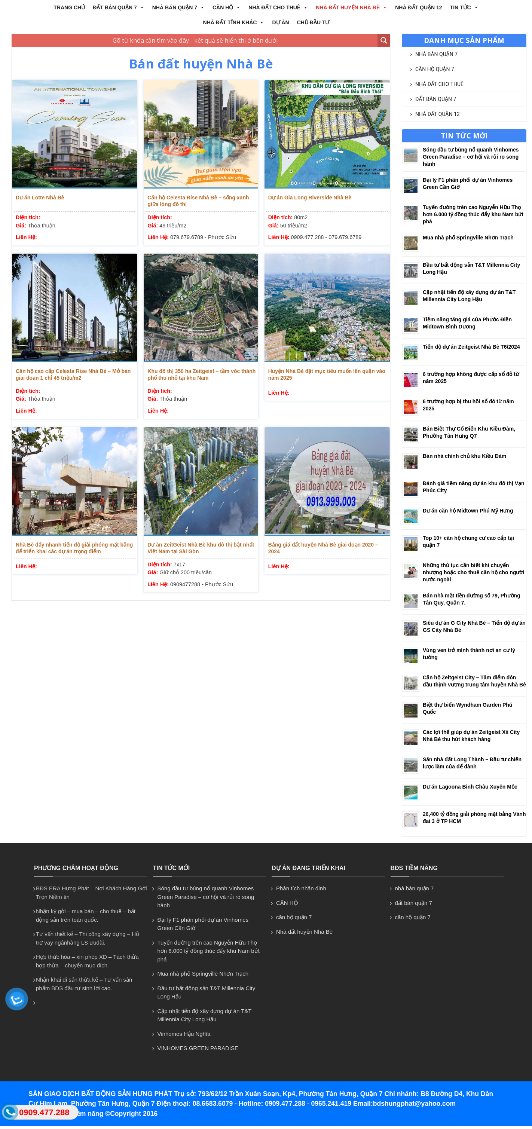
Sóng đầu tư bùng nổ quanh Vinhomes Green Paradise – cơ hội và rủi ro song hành (471, 157)
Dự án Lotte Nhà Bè (40, 198)
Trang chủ (69, 7)
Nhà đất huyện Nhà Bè (351, 7)
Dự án (280, 22)
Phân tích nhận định (301, 888)
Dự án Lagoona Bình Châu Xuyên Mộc (470, 787)
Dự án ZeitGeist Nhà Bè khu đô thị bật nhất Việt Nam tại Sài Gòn (200, 548)
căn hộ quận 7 (434, 69)
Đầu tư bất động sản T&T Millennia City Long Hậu (207, 992)
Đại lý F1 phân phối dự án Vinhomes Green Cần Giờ (203, 924)
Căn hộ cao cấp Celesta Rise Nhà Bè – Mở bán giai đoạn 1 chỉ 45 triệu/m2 (73, 374)
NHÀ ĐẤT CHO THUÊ (278, 7)
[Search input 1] (195, 40)
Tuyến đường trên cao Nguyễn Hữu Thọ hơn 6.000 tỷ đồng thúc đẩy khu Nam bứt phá (473, 214)
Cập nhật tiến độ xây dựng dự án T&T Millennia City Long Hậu (205, 1015)
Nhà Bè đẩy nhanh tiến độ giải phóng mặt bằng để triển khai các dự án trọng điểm (74, 548)
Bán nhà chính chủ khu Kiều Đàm (464, 456)
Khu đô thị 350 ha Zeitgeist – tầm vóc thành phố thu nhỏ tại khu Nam (201, 374)
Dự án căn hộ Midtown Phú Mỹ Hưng (468, 511)
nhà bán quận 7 (178, 7)
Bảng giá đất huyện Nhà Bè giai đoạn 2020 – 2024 (323, 548)
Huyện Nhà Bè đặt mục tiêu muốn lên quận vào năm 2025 (326, 374)
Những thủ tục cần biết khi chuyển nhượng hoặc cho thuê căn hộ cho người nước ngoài (473, 572)
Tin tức (464, 7)
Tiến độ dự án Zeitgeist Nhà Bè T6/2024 (471, 347)
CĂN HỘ (227, 7)
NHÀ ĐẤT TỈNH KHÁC (234, 22)
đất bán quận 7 (118, 7)
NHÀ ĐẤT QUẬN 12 (418, 7)
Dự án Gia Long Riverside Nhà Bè (310, 198)
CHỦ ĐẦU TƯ (313, 22)
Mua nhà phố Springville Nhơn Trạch (468, 238)
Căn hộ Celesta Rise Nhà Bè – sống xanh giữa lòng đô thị (198, 201)
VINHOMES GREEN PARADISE (198, 1048)
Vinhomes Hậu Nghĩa (184, 1034)
